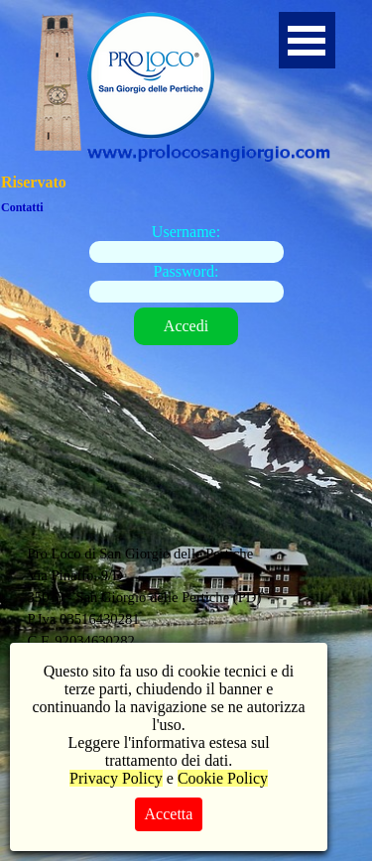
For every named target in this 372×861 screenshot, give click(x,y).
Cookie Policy (223, 778)
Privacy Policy (116, 778)
